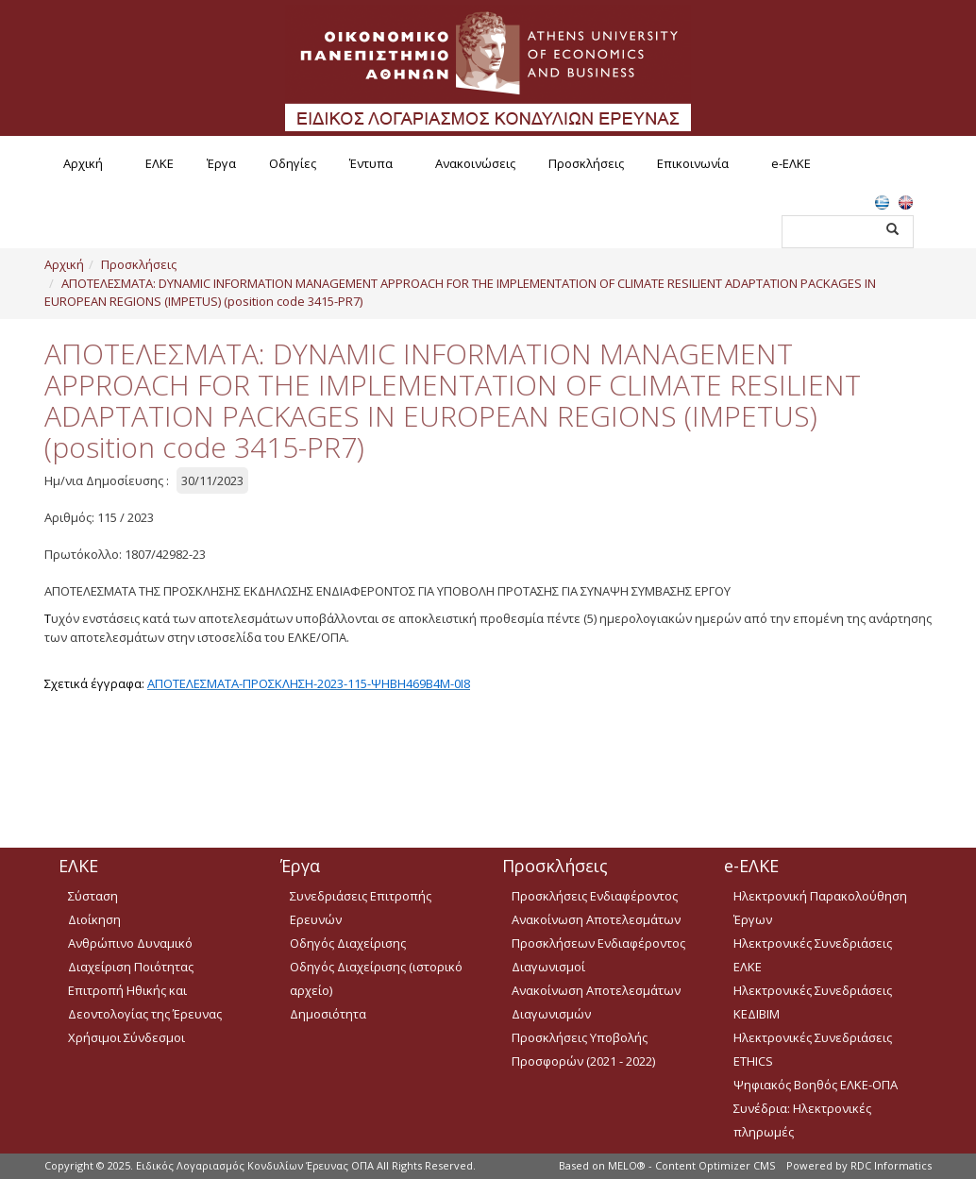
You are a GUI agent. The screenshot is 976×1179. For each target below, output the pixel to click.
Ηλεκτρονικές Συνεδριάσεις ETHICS (812, 1049)
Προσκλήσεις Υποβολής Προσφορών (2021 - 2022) (583, 1049)
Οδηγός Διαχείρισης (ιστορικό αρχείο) (376, 978)
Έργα (221, 163)
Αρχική (83, 163)
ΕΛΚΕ (159, 163)
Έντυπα (371, 163)
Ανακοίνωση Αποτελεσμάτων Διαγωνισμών (596, 1002)
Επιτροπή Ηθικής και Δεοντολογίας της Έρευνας (145, 1002)
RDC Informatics (891, 1165)
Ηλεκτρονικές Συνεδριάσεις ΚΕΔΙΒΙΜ (812, 1002)
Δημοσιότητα (328, 1013)
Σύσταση (93, 895)
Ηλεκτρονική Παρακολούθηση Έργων (820, 907)
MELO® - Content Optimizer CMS (691, 1165)
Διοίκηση (94, 919)
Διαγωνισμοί (548, 966)
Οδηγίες (292, 163)
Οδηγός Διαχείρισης (348, 943)
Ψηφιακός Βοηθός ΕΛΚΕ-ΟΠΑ (815, 1084)
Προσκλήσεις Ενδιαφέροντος (595, 895)
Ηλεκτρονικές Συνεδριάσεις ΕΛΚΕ (812, 955)
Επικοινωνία (693, 163)
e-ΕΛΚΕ (791, 163)
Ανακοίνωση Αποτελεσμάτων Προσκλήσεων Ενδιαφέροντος (598, 931)
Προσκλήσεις (586, 163)
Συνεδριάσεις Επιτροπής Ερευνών (360, 907)
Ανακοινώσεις (475, 163)
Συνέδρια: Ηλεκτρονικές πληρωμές (802, 1120)
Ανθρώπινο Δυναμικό (130, 943)
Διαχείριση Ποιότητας (131, 966)
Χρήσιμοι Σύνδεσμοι (126, 1037)
